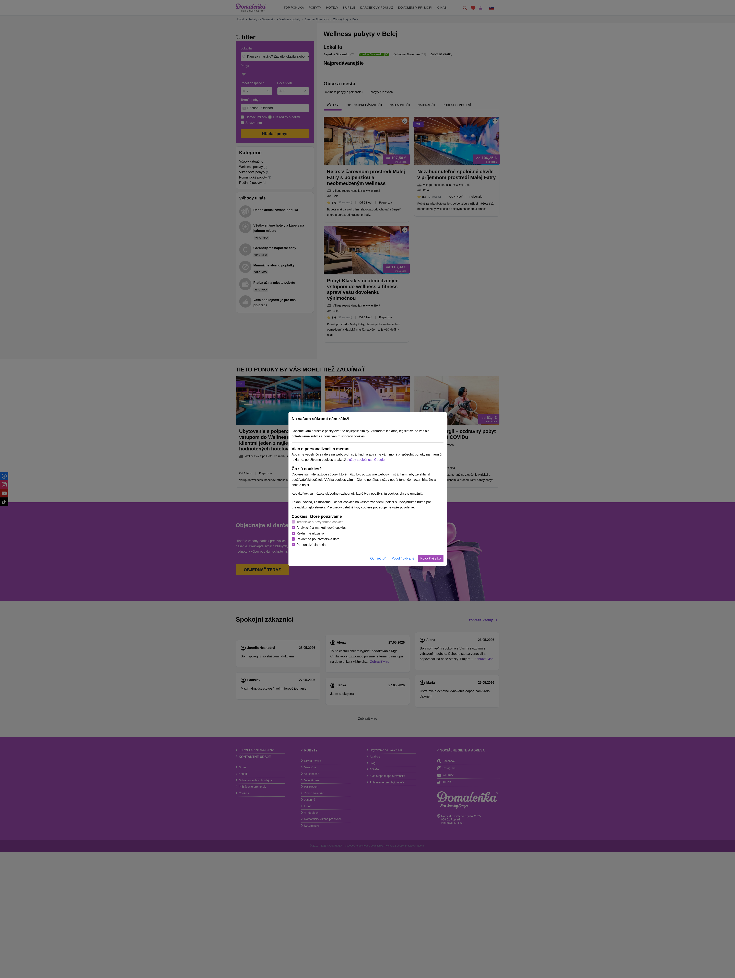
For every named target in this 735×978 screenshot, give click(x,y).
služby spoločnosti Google (366, 459)
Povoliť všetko (430, 558)
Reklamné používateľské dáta (318, 539)
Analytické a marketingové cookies (321, 527)
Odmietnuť (378, 558)
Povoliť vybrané (403, 558)
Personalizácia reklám (313, 544)
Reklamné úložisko (310, 533)
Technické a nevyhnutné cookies (320, 522)
